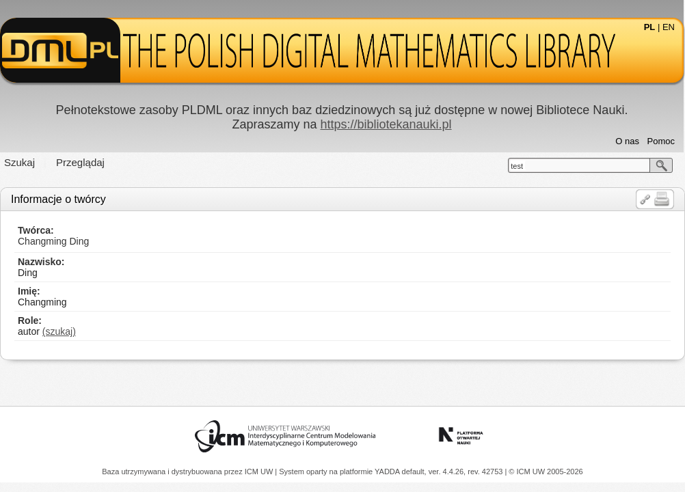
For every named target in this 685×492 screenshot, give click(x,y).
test (517, 166)
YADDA (388, 471)
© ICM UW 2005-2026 (545, 471)
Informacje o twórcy (58, 199)
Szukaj (19, 162)
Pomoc (661, 141)
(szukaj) (59, 331)
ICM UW (260, 471)
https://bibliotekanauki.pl (385, 124)
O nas (627, 141)
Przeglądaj (80, 162)
